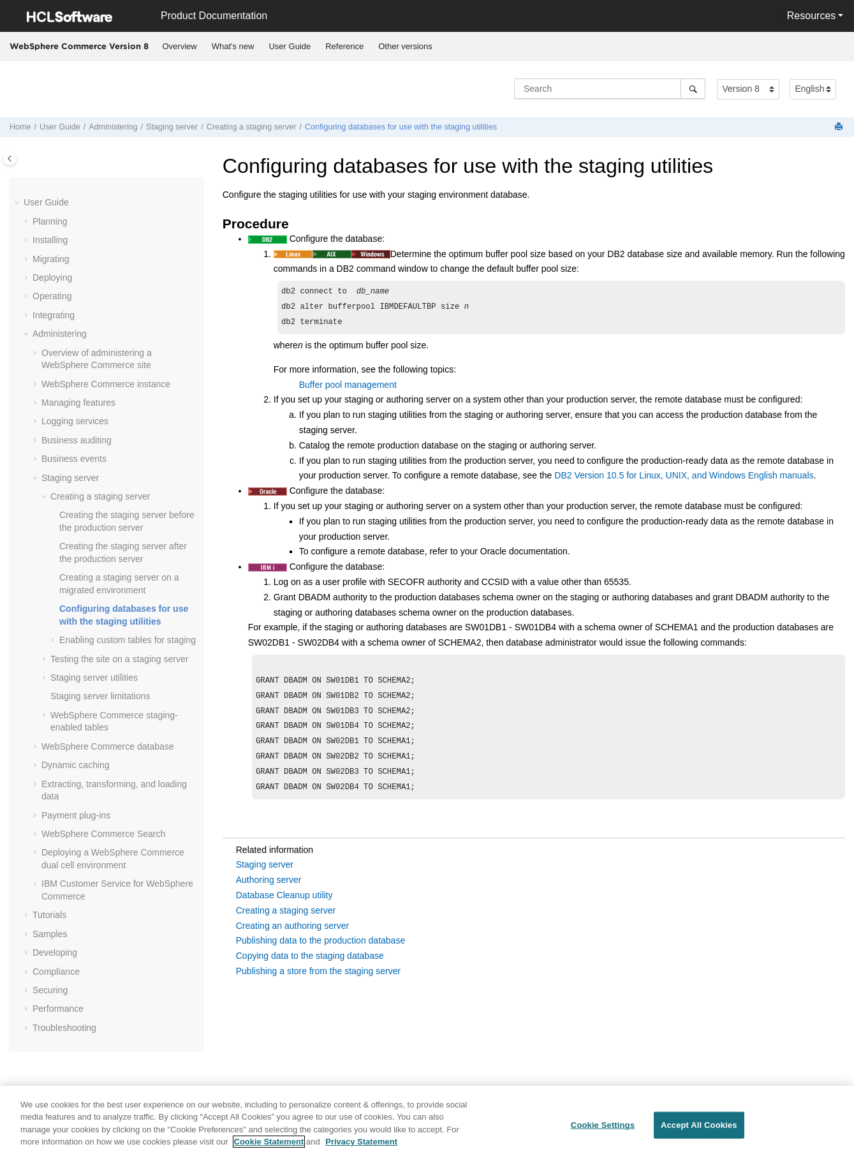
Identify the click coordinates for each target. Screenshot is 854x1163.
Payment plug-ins (75, 815)
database (107, 746)
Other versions (405, 46)
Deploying (52, 277)
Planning (50, 221)
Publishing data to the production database (320, 956)
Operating (52, 296)
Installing (50, 240)
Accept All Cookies (699, 1132)
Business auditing (76, 440)
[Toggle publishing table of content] (10, 158)
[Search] (693, 88)
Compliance (56, 972)
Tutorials (49, 915)
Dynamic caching (75, 765)
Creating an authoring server (292, 941)
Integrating (54, 315)
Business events (74, 459)
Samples (50, 934)
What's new (233, 46)
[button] (18, 202)
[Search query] (609, 88)
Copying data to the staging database (310, 971)
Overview (180, 46)
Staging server (172, 126)
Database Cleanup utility (284, 910)
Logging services (74, 421)
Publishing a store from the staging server (318, 986)
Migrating (51, 259)
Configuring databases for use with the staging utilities (401, 126)
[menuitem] (179, 46)
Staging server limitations (100, 696)
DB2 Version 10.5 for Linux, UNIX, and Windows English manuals (683, 479)
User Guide (290, 46)
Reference (344, 46)
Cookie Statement (269, 1149)
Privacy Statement (361, 1149)
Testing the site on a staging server (119, 659)
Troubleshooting (64, 1028)
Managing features (78, 402)
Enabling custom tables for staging (127, 640)
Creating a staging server (252, 126)
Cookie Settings (603, 1132)
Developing (55, 952)
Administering (113, 126)
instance (105, 384)
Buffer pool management (348, 388)
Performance (58, 1009)
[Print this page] (840, 127)
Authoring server (269, 895)
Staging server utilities (94, 677)
